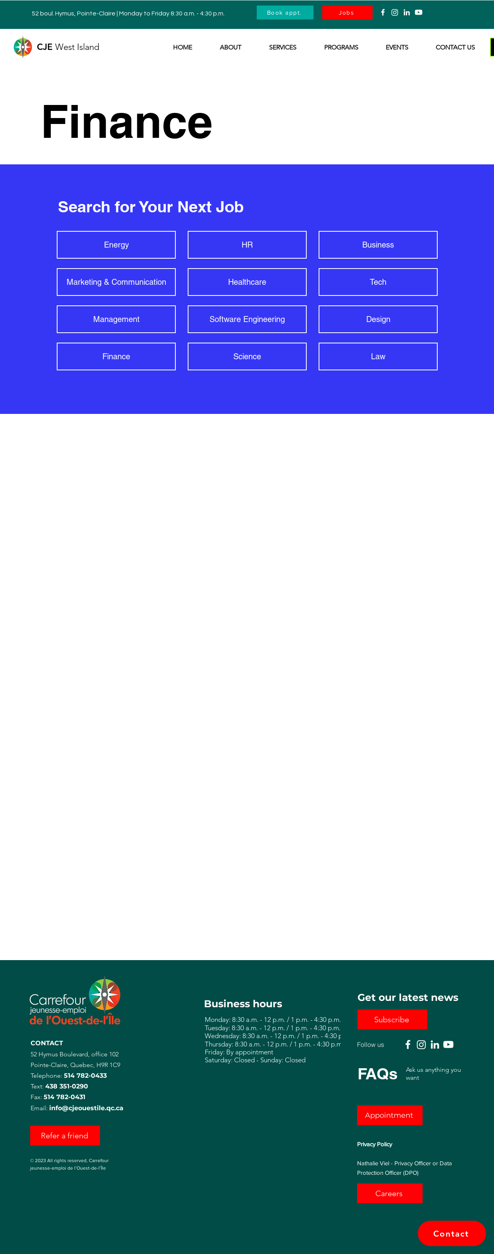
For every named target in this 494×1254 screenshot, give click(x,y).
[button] (222, 47)
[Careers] (390, 1193)
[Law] (378, 356)
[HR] (247, 245)
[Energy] (116, 245)
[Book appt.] (285, 12)
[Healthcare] (247, 282)
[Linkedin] (406, 12)
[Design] (378, 319)
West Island (78, 47)
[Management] (116, 319)
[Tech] (378, 282)
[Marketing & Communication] (116, 282)
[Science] (247, 356)
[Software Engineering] (247, 319)
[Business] (378, 245)
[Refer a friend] (65, 1135)
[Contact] (452, 1233)
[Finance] (116, 356)
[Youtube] (418, 12)
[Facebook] (383, 12)
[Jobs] (347, 12)
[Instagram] (394, 12)
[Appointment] (390, 1115)
